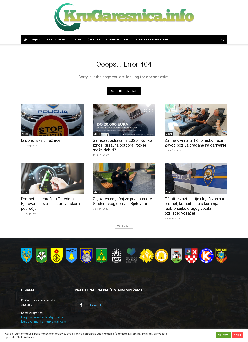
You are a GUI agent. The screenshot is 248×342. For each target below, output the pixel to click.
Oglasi (77, 39)
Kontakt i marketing (152, 39)
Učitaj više (124, 226)
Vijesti (36, 39)
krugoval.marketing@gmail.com (43, 322)
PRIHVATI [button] (223, 335)
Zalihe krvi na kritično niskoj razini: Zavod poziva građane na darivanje (195, 144)
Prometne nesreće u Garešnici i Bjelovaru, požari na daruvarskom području (50, 205)
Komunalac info (118, 39)
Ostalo (169, 193)
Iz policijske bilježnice (40, 141)
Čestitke (94, 39)
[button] (222, 40)
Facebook (96, 306)
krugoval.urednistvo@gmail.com (43, 318)
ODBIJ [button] (237, 335)
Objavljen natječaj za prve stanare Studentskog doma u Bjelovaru (122, 202)
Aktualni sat (57, 39)
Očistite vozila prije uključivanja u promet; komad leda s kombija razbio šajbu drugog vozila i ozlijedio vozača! (194, 207)
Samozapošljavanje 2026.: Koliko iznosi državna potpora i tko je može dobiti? (122, 146)
